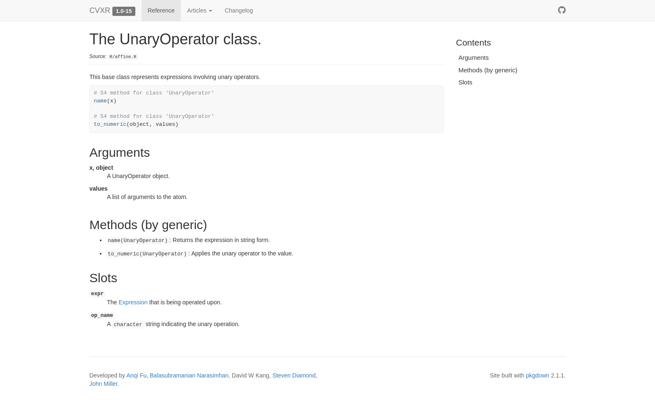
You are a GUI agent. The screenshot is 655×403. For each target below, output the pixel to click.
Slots (465, 82)
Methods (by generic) (488, 70)
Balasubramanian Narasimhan (189, 375)
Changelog (239, 10)
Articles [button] (199, 10)
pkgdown (537, 375)
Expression (133, 302)
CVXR (99, 10)
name (100, 101)
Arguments (474, 57)
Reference (161, 10)
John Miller (103, 383)
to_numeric (110, 124)
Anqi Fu (137, 375)
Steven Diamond (294, 375)
